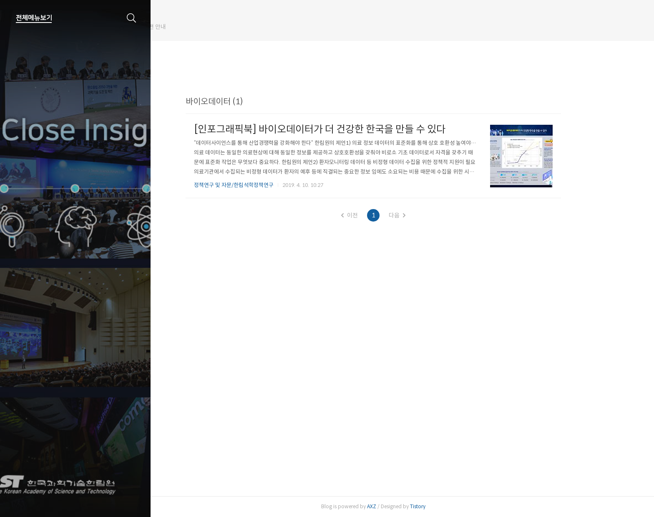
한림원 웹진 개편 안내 (197, 26)
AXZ (400, 506)
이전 (378, 215)
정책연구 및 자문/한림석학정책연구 (262, 185)
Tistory (446, 506)
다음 (426, 215)
